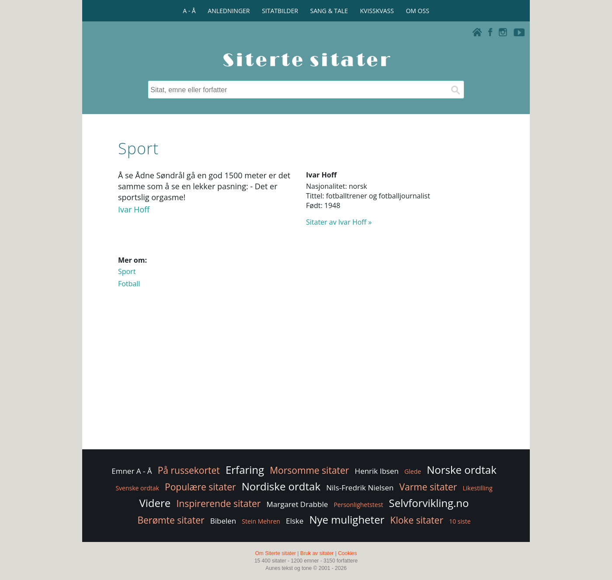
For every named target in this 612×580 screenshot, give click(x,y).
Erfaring (245, 469)
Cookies (347, 553)
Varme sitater (428, 487)
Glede (412, 471)
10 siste (459, 521)
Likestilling (478, 488)
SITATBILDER (280, 11)
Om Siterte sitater (275, 553)
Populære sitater (200, 487)
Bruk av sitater (317, 553)
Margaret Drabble (297, 504)
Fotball (129, 283)
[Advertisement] (306, 377)
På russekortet (189, 470)
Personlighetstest (358, 504)
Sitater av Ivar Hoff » (339, 222)
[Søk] (455, 89)
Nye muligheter (346, 519)
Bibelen (223, 521)
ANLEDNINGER (229, 11)
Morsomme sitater (309, 470)
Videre (154, 503)
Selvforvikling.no (429, 503)
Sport (127, 271)
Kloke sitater (416, 520)
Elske (294, 521)
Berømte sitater (170, 520)
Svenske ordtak (137, 488)
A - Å (189, 11)
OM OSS (417, 11)
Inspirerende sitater (218, 503)
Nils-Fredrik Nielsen (359, 488)
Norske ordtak (462, 469)
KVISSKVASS (377, 11)
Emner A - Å (131, 471)
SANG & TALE (329, 11)
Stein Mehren (261, 521)
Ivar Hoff (134, 209)
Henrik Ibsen (377, 471)
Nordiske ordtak (281, 486)
